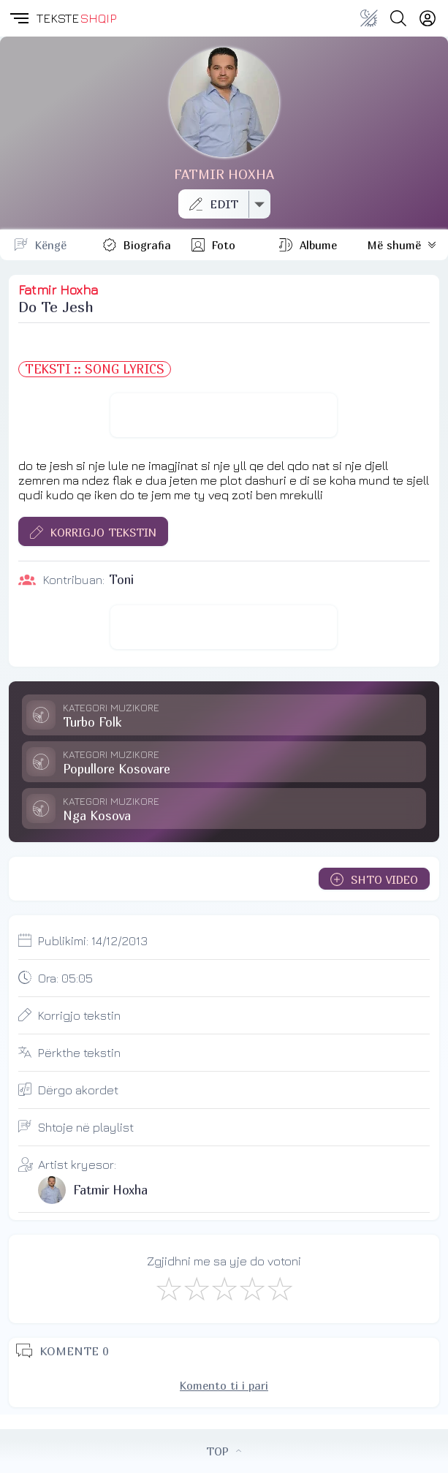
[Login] (427, 18)
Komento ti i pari (224, 1385)
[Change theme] (369, 18)
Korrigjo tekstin (79, 1015)
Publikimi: (93, 941)
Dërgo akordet (78, 1090)
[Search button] (398, 18)
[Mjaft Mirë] (251, 1288)
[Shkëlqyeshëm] (279, 1288)
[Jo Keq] (196, 1288)
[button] (18, 18)
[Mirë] (224, 1288)
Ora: (65, 978)
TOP (223, 1451)
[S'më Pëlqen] (168, 1288)
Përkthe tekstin (79, 1052)
